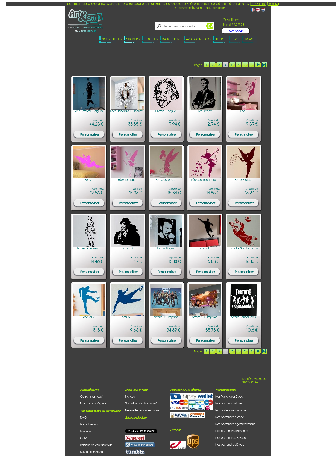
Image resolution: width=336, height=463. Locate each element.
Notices (130, 396)
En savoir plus (258, 3)
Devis (235, 39)
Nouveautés (112, 39)
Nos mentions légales (93, 403)
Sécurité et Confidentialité (141, 403)
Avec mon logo (198, 39)
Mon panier (236, 31)
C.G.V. (83, 438)
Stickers (133, 39)
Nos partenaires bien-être (232, 431)
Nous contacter (215, 7)
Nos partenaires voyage (230, 437)
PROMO (249, 39)
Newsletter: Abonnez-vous (142, 410)
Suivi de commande (92, 452)
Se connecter (183, 7)
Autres (220, 39)
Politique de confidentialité (96, 445)
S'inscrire (198, 7)
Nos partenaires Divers (229, 444)
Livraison (85, 431)
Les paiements (89, 424)
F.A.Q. (83, 417)
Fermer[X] (272, 3)
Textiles (151, 39)
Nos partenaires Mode (229, 417)
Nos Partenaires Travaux (230, 410)
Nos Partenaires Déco (229, 396)
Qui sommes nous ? (92, 396)
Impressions (171, 39)
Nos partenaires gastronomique (235, 424)
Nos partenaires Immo (229, 403)
